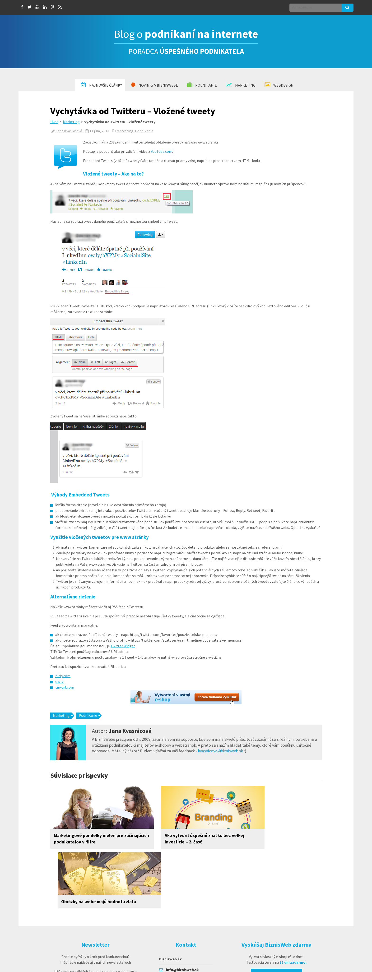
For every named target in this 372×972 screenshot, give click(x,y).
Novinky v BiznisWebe (154, 85)
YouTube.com (161, 151)
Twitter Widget (123, 645)
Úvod (54, 121)
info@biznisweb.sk (182, 909)
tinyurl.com (64, 687)
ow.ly (59, 681)
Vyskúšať (275, 915)
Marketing (241, 85)
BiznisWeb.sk (170, 899)
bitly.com (62, 675)
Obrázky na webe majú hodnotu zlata (276, 835)
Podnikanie (202, 85)
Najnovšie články (101, 85)
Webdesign (279, 85)
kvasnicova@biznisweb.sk (220, 751)
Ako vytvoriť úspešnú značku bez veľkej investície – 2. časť (180, 839)
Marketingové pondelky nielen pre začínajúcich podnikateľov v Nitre (88, 839)
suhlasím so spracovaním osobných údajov (95, 917)
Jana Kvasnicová (69, 131)
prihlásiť (125, 926)
